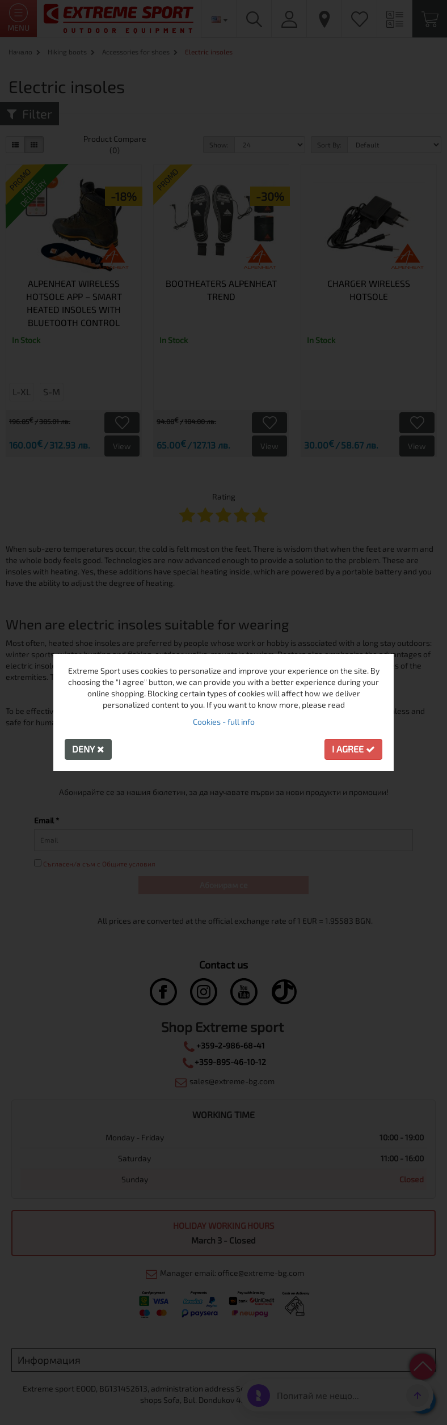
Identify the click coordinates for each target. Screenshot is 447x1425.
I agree (353, 748)
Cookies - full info (224, 721)
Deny (88, 748)
